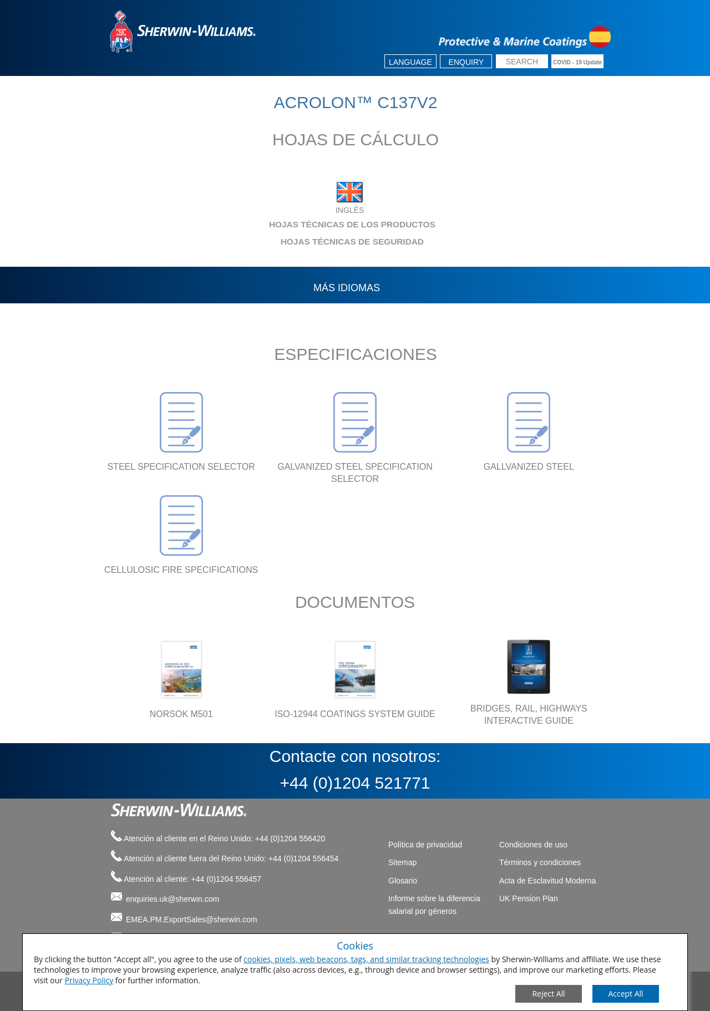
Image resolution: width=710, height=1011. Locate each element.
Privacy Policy (89, 980)
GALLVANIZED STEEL (529, 466)
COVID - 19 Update (577, 62)
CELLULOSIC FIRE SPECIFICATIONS (181, 570)
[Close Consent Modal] (548, 994)
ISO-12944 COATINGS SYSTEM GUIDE (355, 714)
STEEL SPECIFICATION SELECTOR (181, 466)
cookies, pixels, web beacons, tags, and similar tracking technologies (366, 959)
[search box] (522, 62)
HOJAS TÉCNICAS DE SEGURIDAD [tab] (264, 241)
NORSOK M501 (181, 714)
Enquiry (466, 62)
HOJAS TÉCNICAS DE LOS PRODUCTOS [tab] (269, 224)
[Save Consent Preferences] (625, 994)
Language (410, 62)
